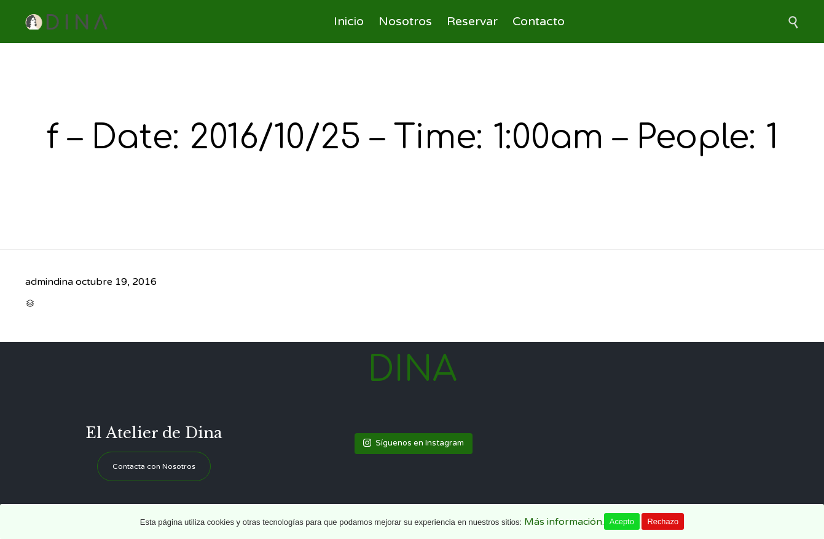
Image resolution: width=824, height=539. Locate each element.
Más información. (564, 522)
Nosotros (405, 21)
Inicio (349, 21)
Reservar (472, 21)
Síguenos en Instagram (413, 443)
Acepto (622, 521)
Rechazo (662, 521)
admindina (49, 282)
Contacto (538, 21)
